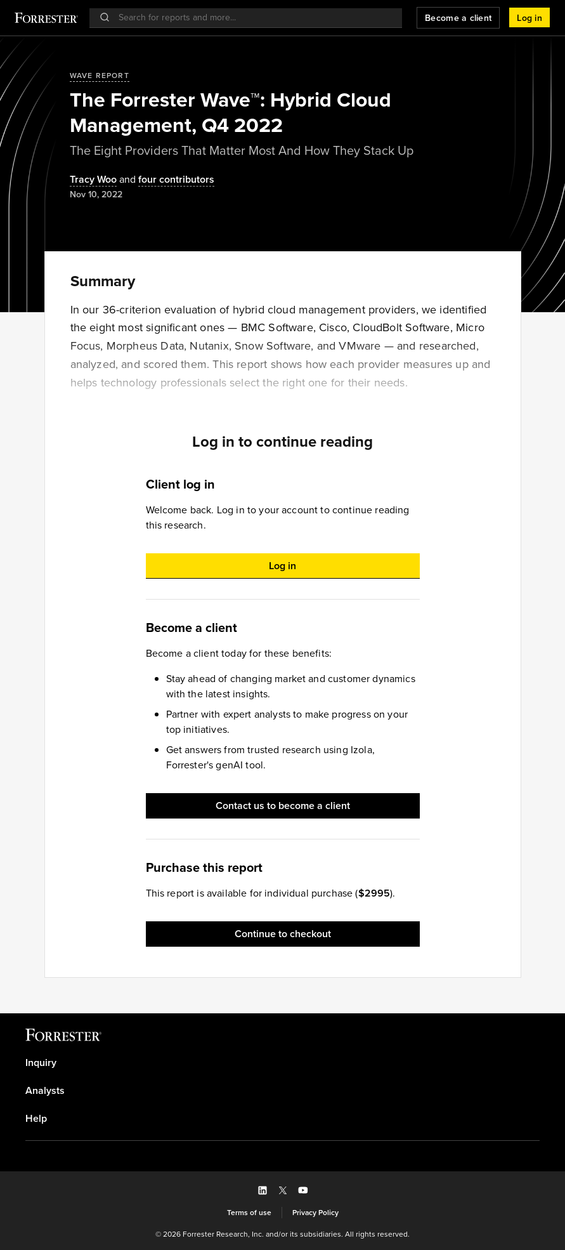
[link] (282, 1062)
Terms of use (249, 1212)
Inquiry (40, 1062)
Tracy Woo (93, 180)
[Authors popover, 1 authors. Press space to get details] (93, 180)
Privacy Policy (315, 1212)
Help (36, 1118)
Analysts (45, 1090)
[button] (529, 18)
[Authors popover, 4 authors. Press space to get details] (165, 180)
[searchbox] (252, 17)
